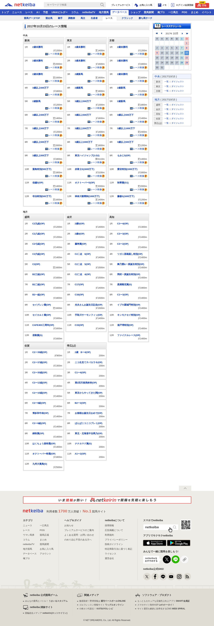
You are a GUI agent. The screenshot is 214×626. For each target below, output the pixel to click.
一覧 (166, 81)
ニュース (17, 12)
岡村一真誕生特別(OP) (128, 274)
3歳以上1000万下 (84, 142)
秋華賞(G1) (123, 182)
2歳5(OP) (79, 223)
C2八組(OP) (38, 233)
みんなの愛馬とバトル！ (46, 601)
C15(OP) (79, 325)
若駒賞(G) (37, 335)
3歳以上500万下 (40, 87)
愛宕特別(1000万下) (127, 169)
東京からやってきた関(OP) (88, 392)
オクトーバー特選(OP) (43, 453)
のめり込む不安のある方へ (78, 539)
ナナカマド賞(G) (83, 443)
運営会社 (109, 558)
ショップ (135, 12)
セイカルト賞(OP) (41, 315)
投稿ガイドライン (114, 544)
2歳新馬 (36, 101)
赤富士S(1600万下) (84, 169)
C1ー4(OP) (80, 372)
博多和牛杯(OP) (40, 413)
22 (186, 58)
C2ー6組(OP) (39, 423)
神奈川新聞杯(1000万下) (87, 196)
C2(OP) (36, 264)
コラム (75, 12)
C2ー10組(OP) (39, 392)
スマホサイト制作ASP (155, 605)
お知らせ (68, 525)
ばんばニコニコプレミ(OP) (88, 423)
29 (186, 62)
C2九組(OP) (38, 223)
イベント (207, 12)
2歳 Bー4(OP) (83, 352)
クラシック (127, 18)
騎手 (60, 18)
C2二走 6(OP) (83, 254)
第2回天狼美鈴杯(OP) (86, 382)
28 (182, 62)
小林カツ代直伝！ (96, 608)
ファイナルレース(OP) (128, 335)
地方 (157, 99)
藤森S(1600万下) (125, 196)
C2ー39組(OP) (39, 352)
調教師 (71, 18)
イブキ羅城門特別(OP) (128, 304)
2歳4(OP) (79, 233)
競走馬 (49, 18)
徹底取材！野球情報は (102, 601)
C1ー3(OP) (122, 294)
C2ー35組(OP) (39, 372)
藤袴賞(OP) (80, 244)
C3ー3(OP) (122, 233)
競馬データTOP (32, 18)
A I (37, 12)
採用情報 (109, 525)
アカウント (45, 553)
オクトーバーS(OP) (85, 182)
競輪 (201, 5)
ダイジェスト (177, 81)
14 (182, 53)
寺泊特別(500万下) (41, 196)
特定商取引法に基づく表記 (118, 549)
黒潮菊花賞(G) (124, 284)
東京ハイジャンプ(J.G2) (87, 155)
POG (184, 12)
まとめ (194, 12)
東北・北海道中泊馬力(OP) (88, 433)
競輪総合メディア (46, 613)
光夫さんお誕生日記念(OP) (88, 304)
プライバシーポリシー (116, 539)
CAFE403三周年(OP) (43, 325)
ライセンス (110, 553)
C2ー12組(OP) (39, 382)
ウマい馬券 (28, 535)
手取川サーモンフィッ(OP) (88, 315)
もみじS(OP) (123, 155)
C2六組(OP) (38, 254)
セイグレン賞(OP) (41, 304)
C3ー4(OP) (122, 223)
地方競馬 (104, 12)
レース (29, 12)
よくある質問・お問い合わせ (79, 535)
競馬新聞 (149, 12)
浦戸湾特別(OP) (125, 325)
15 (186, 53)
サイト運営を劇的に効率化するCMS (161, 608)
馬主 (83, 18)
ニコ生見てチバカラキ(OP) (88, 362)
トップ (5, 12)
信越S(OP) (37, 182)
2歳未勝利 (37, 47)
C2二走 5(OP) (83, 264)
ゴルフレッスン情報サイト (101, 605)
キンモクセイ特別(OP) (128, 315)
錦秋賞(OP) (38, 433)
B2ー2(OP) (80, 403)
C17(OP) (79, 284)
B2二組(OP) (38, 284)
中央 (157, 76)
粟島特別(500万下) (41, 169)
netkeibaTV (88, 12)
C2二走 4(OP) (83, 274)
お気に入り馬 (46, 549)
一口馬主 (173, 12)
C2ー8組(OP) (39, 403)
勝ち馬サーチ (145, 18)
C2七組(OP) (38, 244)
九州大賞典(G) (39, 464)
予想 (45, 12)
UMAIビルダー (60, 12)
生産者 (94, 18)
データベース (119, 12)
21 (182, 58)
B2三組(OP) (38, 274)
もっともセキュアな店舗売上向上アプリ (163, 601)
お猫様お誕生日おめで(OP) (88, 413)
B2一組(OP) (38, 294)
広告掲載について (114, 530)
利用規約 (109, 535)
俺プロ (161, 12)
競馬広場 (44, 535)
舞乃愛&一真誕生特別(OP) (130, 264)
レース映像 (52, 54)
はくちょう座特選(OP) (43, 443)
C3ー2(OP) (122, 244)
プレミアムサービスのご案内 (79, 530)
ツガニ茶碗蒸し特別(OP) (129, 254)
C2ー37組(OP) (39, 362)
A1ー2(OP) (80, 453)
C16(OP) (79, 294)
